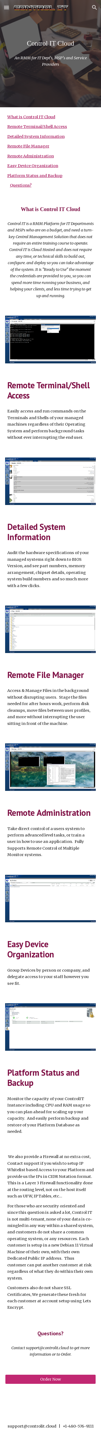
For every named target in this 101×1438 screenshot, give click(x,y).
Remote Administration (30, 156)
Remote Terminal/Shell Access (37, 126)
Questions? (21, 185)
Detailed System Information (36, 136)
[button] (6, 7)
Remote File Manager (28, 146)
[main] (50, 43)
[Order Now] (50, 1379)
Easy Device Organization (32, 165)
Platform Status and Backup (34, 175)
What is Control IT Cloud (31, 117)
